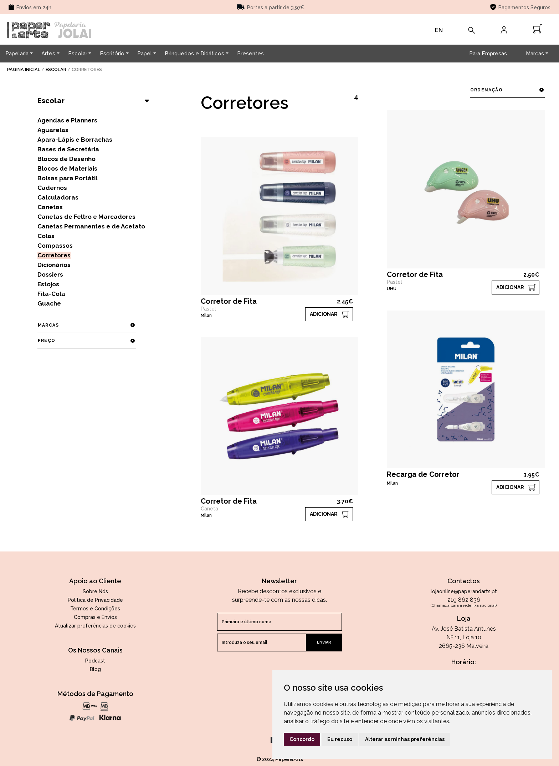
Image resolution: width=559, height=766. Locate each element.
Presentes (250, 53)
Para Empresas (488, 53)
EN (439, 30)
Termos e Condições (95, 608)
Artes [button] (48, 53)
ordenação (507, 89)
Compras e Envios (95, 617)
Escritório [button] (112, 53)
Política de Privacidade (95, 600)
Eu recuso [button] (339, 739)
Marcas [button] (535, 53)
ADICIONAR (324, 314)
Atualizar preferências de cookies (95, 626)
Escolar (56, 69)
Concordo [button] (301, 739)
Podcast (95, 661)
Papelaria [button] (17, 53)
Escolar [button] (77, 53)
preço (86, 340)
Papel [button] (144, 53)
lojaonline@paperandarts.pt (464, 591)
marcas (86, 325)
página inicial (23, 69)
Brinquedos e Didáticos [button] (194, 53)
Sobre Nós (95, 591)
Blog (95, 669)
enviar (324, 642)
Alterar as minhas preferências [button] (405, 739)
